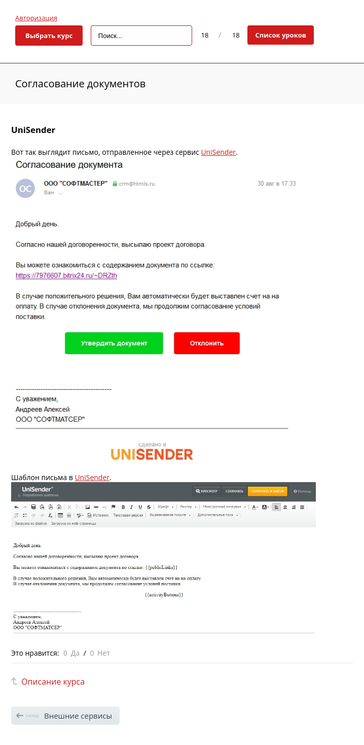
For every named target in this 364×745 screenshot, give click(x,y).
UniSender (218, 152)
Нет (103, 653)
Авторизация (36, 17)
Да (75, 653)
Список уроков (280, 35)
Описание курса (53, 681)
